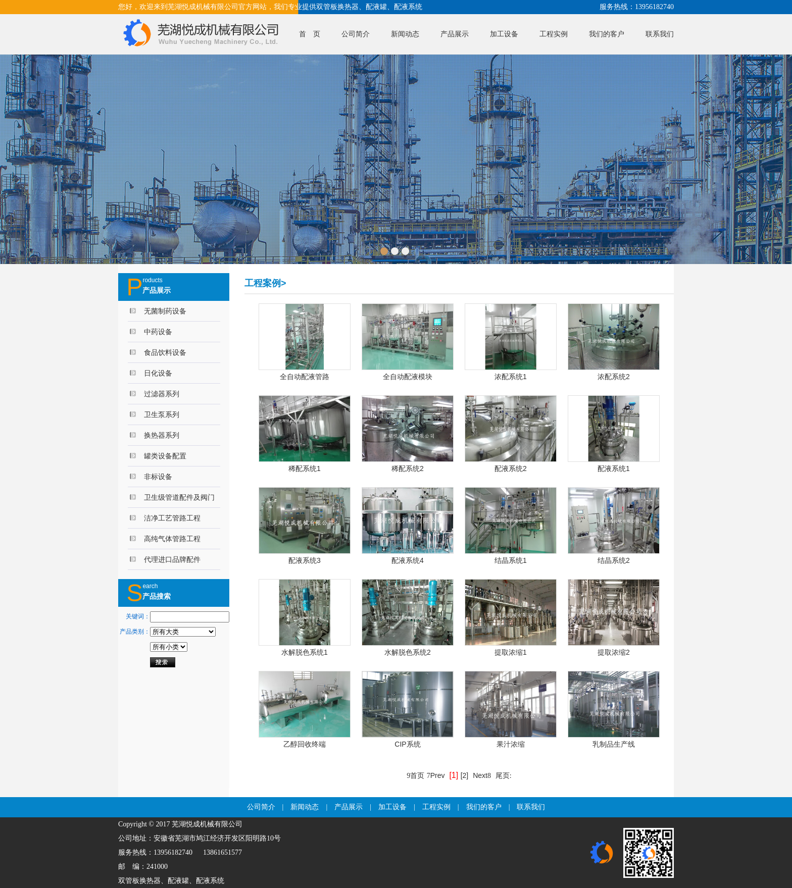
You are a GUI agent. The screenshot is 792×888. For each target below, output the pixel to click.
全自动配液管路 (304, 377)
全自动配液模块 (407, 377)
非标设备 (158, 477)
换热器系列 (161, 435)
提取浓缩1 (510, 652)
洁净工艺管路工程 (172, 518)
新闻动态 (405, 34)
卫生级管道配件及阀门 (179, 497)
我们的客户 (606, 34)
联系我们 (660, 34)
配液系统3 (304, 560)
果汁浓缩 (511, 744)
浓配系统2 (614, 377)
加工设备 (504, 34)
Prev (436, 775)
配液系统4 (407, 560)
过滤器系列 (161, 394)
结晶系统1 (510, 560)
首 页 (309, 34)
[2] (465, 775)
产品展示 (454, 34)
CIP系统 (407, 744)
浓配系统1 (510, 377)
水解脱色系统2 (407, 652)
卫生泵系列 (161, 414)
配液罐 (178, 880)
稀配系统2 (407, 468)
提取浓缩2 (614, 652)
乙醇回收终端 (304, 744)
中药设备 (158, 332)
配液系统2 (510, 468)
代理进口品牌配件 (172, 559)
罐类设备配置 (165, 456)
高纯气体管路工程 (172, 539)
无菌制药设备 (165, 311)
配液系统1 (614, 468)
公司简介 (355, 34)
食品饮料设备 (165, 352)
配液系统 (210, 880)
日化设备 (158, 373)
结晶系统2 (614, 560)
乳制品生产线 (613, 744)
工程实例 (553, 34)
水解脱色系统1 (304, 652)
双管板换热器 (139, 880)
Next (482, 775)
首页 (415, 775)
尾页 (504, 775)
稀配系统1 (304, 468)
